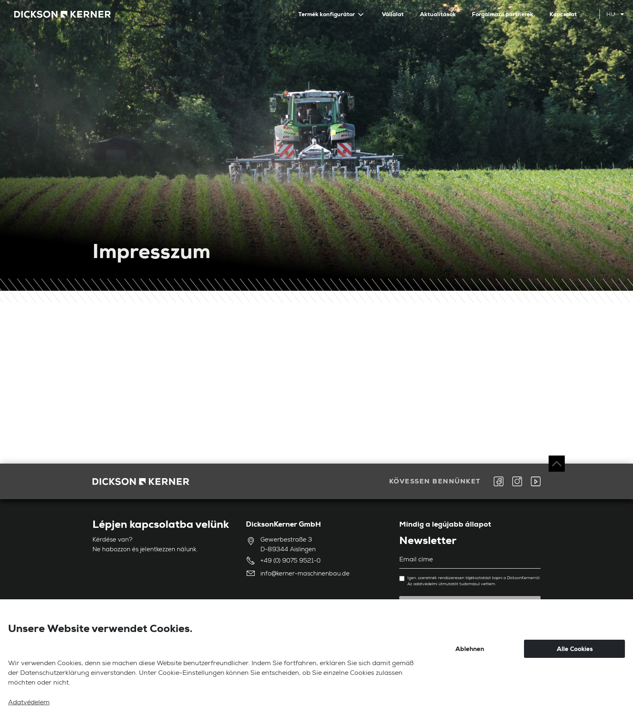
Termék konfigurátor (327, 14)
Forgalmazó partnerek (502, 14)
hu (610, 15)
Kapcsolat (563, 14)
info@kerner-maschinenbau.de (305, 574)
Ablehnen (469, 649)
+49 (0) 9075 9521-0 (290, 561)
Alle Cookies (575, 649)
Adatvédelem (29, 703)
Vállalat (393, 14)
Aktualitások (438, 14)
